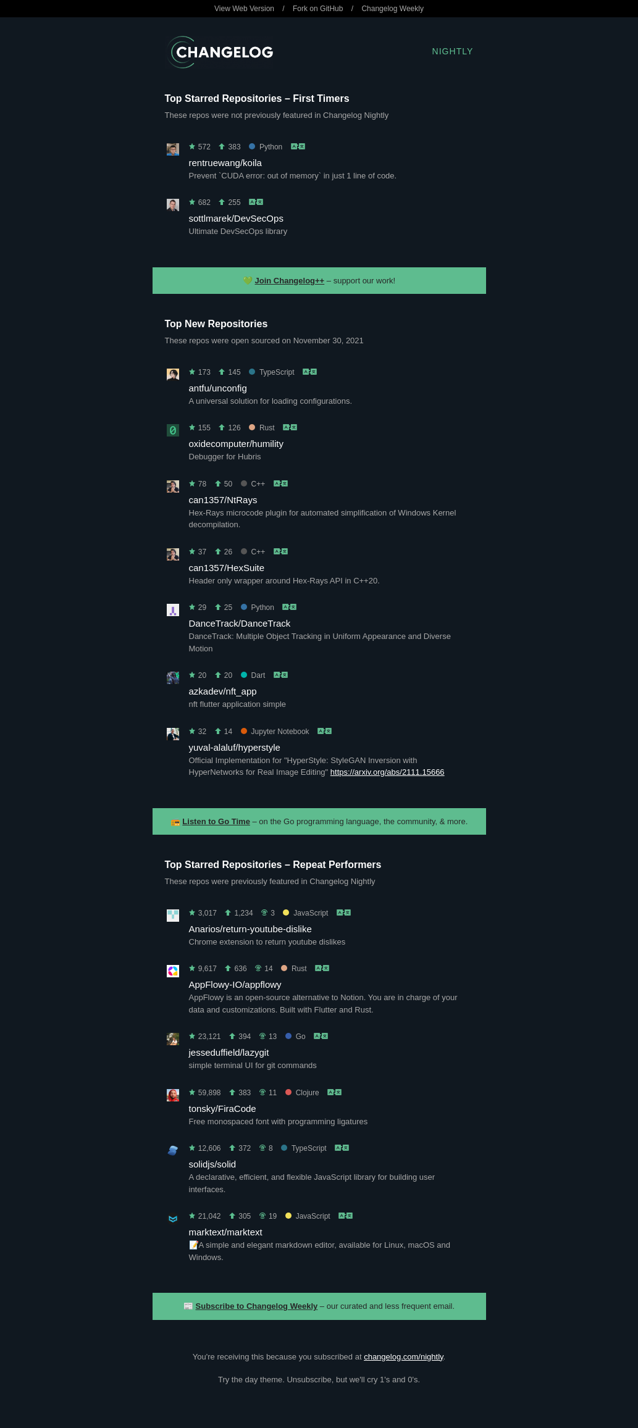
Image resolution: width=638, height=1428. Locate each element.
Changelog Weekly (392, 8)
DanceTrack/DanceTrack (240, 623)
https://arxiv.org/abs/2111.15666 (387, 772)
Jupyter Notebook (275, 731)
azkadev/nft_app (223, 691)
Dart (253, 675)
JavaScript (305, 913)
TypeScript (272, 372)
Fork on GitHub (318, 8)
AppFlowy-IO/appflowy (235, 984)
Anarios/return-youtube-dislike (250, 929)
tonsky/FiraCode (222, 1108)
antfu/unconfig (218, 388)
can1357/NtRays (223, 500)
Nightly (453, 51)
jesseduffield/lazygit (229, 1052)
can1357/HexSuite (227, 567)
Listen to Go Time (216, 821)
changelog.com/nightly (403, 1356)
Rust (262, 428)
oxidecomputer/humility (236, 443)
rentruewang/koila (225, 162)
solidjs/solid (213, 1164)
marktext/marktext (225, 1232)
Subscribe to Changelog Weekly (257, 1306)
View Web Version (244, 8)
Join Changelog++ (290, 280)
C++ (253, 484)
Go (295, 1036)
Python (265, 147)
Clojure (302, 1092)
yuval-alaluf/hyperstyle (234, 747)
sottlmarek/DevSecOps (236, 218)
